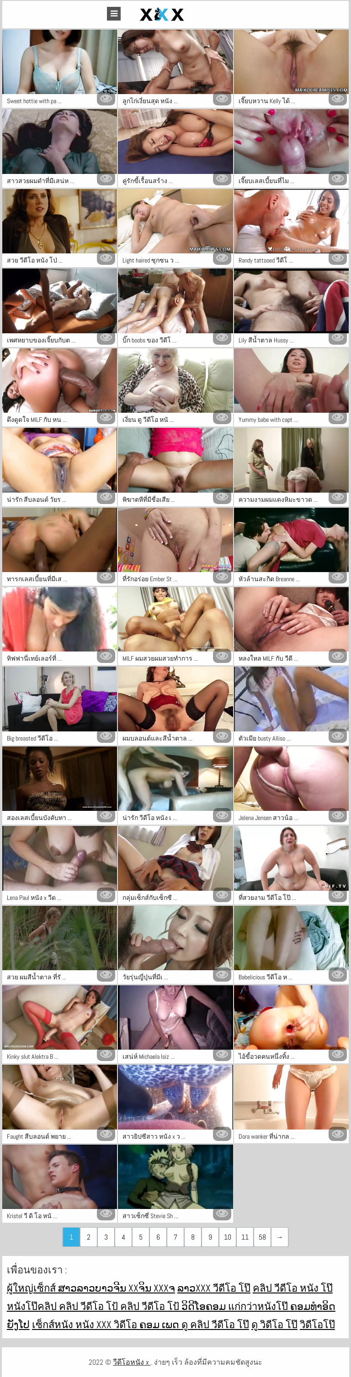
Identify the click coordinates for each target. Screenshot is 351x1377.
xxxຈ (164, 1288)
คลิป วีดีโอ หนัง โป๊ (293, 1288)
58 (262, 1237)
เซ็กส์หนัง (53, 1324)
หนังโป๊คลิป (33, 1306)
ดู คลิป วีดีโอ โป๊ (215, 1324)
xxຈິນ (141, 1288)
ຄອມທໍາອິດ (312, 1306)
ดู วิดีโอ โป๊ (274, 1324)
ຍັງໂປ (18, 1324)
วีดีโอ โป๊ (231, 1288)
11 (245, 1237)
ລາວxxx (195, 1288)
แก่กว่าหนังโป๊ (259, 1306)
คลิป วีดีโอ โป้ (89, 1306)
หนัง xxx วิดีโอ (107, 1324)
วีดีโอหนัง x (132, 1362)
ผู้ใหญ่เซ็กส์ (32, 1288)
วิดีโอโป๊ (317, 1324)
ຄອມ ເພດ (160, 1324)
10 (227, 1237)
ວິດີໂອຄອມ (204, 1306)
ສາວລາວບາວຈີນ (93, 1288)
